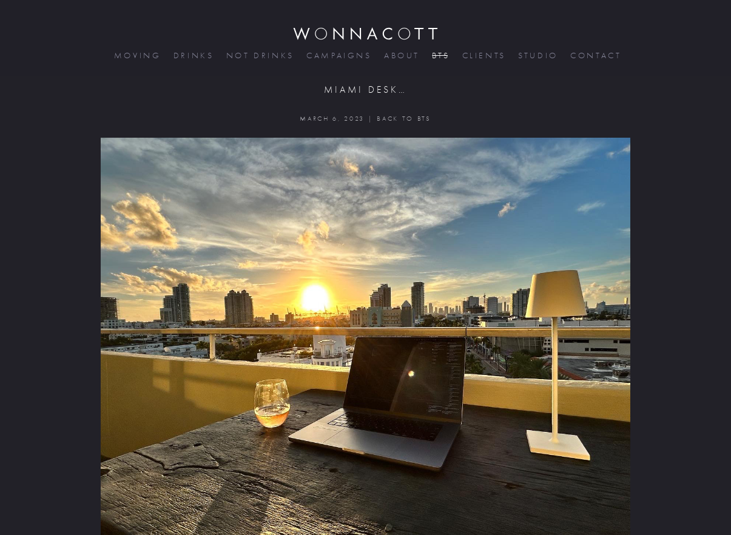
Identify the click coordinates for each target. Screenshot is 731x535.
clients (483, 55)
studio (537, 55)
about (400, 55)
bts (439, 55)
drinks (192, 55)
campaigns (337, 55)
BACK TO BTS (404, 119)
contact (594, 55)
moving (136, 55)
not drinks (259, 55)
